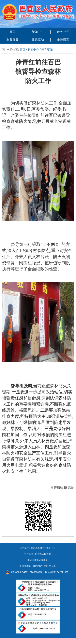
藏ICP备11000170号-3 (44, 566)
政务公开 (63, 31)
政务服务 (12, 39)
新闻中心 (38, 31)
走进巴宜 (63, 39)
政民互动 (38, 39)
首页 (13, 31)
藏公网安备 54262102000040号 (23, 572)
